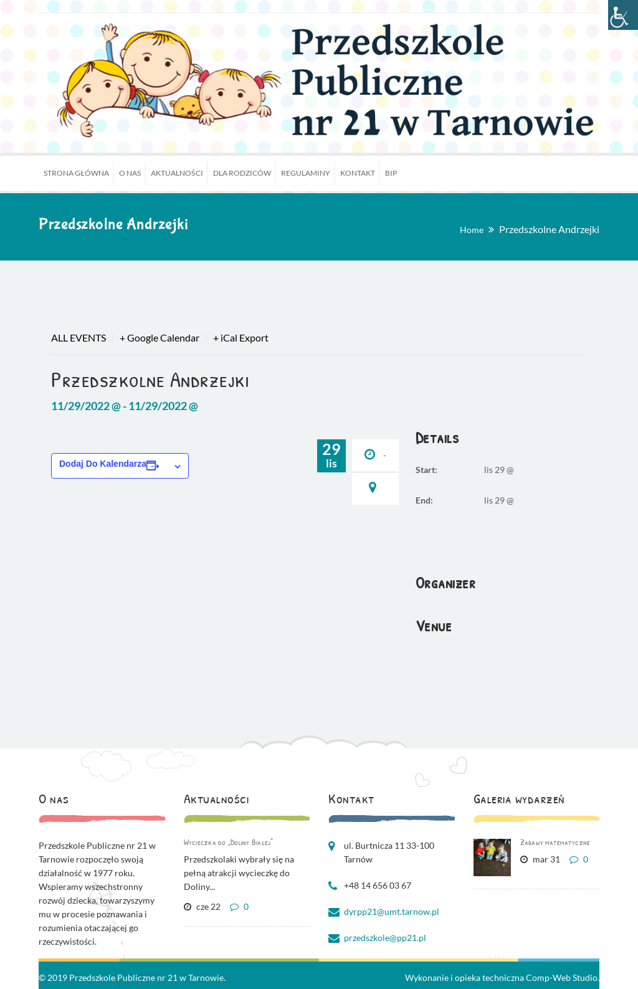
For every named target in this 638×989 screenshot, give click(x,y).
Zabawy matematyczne (555, 842)
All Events (78, 337)
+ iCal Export (241, 337)
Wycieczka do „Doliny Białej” (229, 842)
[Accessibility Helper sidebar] (623, 15)
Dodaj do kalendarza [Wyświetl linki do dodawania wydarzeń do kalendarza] (102, 464)
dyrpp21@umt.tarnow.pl (391, 911)
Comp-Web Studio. (562, 977)
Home (471, 229)
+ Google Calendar (159, 337)
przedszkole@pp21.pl (385, 937)
